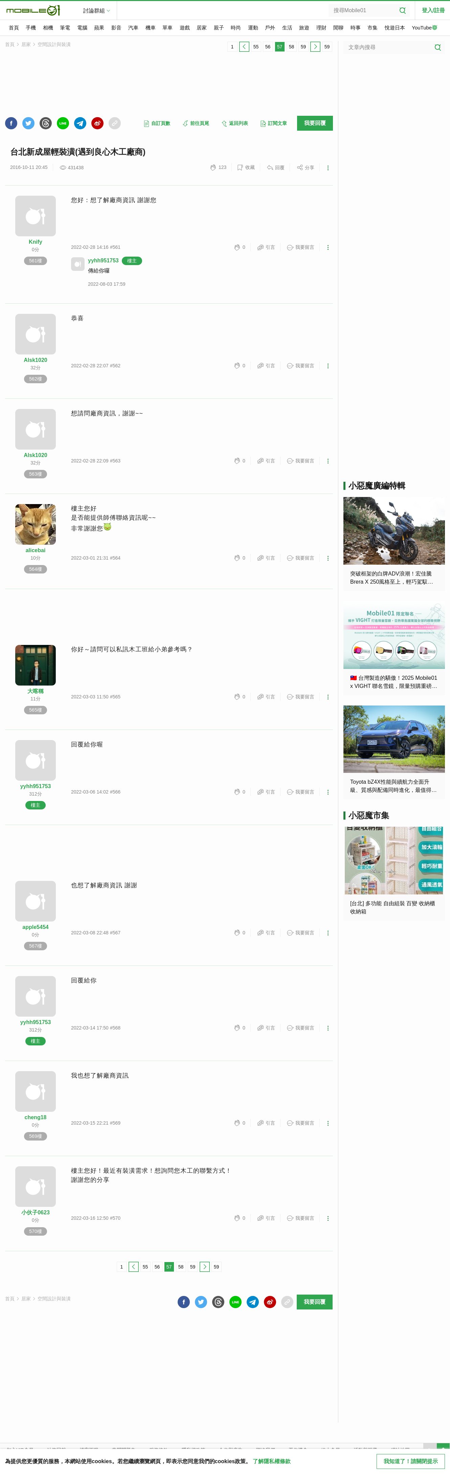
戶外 (270, 27)
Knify (35, 242)
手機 (31, 27)
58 (291, 46)
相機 (48, 27)
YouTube (424, 28)
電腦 (82, 27)
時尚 (236, 27)
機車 (150, 27)
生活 (287, 27)
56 (268, 46)
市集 (372, 27)
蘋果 (99, 27)
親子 (219, 27)
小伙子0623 (35, 1212)
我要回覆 (315, 123)
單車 (167, 27)
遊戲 (185, 27)
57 (280, 46)
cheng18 (36, 1117)
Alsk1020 (35, 360)
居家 (202, 27)
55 (256, 46)
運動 (253, 27)
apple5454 (35, 927)
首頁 (14, 27)
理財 (321, 27)
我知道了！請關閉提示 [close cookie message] (411, 1461)
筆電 (65, 27)
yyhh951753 (103, 260)
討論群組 (94, 11)
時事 (356, 27)
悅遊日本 (395, 27)
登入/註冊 (433, 10)
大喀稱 (35, 691)
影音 (116, 27)
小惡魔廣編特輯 (376, 485)
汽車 (133, 27)
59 (303, 46)
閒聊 (338, 27)
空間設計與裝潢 (54, 44)
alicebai (36, 550)
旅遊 (304, 27)
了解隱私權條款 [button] (272, 1461)
